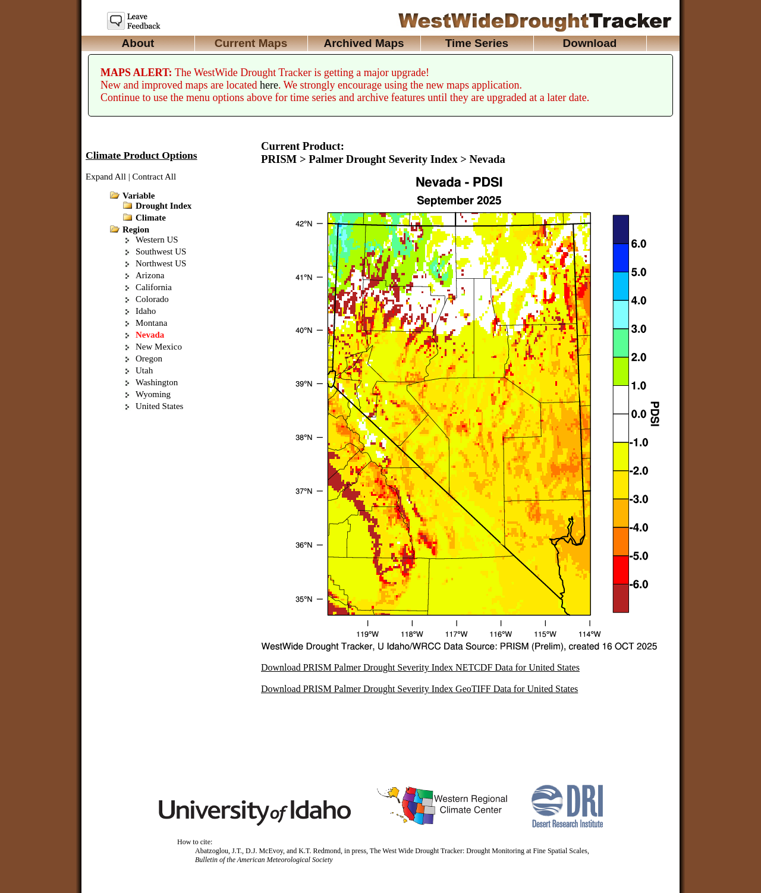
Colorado (152, 299)
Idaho (146, 311)
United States (159, 406)
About (138, 43)
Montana (151, 323)
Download (590, 43)
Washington (157, 382)
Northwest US (161, 263)
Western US (157, 239)
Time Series (476, 43)
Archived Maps (363, 43)
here (269, 85)
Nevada (150, 334)
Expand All (106, 176)
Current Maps (251, 43)
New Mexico (159, 346)
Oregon (149, 358)
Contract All (154, 176)
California (154, 287)
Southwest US (161, 251)
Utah (144, 370)
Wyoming (153, 394)
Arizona (150, 275)
